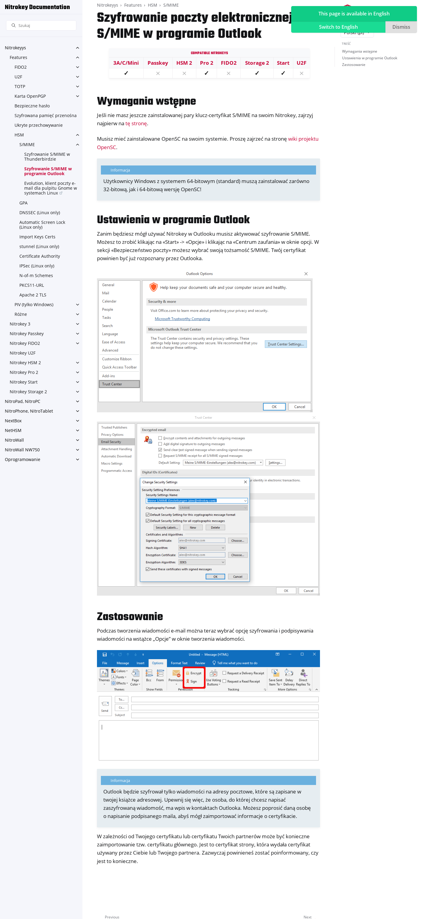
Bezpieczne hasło (32, 106)
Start (283, 62)
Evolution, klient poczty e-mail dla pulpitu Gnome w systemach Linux (50, 188)
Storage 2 (257, 62)
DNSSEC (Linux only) (39, 212)
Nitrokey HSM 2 (25, 362)
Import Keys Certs (37, 237)
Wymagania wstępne (359, 51)
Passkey (158, 62)
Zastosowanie (353, 64)
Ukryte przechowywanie (39, 125)
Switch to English (338, 27)
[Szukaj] (41, 26)
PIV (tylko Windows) (34, 304)
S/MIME (27, 144)
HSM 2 (184, 62)
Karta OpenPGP (30, 96)
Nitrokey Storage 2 (28, 391)
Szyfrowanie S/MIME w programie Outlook (48, 171)
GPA (23, 203)
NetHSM (13, 430)
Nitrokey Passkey (27, 333)
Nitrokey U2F (22, 353)
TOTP (20, 86)
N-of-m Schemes (36, 275)
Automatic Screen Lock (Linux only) (42, 224)
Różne (21, 314)
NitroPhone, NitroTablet (29, 411)
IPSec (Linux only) (36, 266)
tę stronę (136, 123)
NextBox (13, 421)
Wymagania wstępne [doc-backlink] (146, 101)
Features (18, 57)
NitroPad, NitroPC (22, 401)
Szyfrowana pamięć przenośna (46, 115)
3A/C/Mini (126, 62)
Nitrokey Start (24, 382)
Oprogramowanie (22, 459)
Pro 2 (206, 62)
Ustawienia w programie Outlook (369, 58)
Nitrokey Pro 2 (24, 372)
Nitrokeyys (15, 48)
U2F (18, 77)
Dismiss (401, 27)
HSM (19, 135)
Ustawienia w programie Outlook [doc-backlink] (173, 220)
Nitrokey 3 (20, 324)
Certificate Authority (39, 256)
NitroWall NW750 (22, 450)
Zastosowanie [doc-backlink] (130, 617)
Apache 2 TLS (32, 295)
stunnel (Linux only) (39, 246)
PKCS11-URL (31, 285)
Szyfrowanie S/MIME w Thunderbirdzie (47, 156)
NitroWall (14, 440)
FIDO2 (21, 67)
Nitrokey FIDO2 (25, 343)
